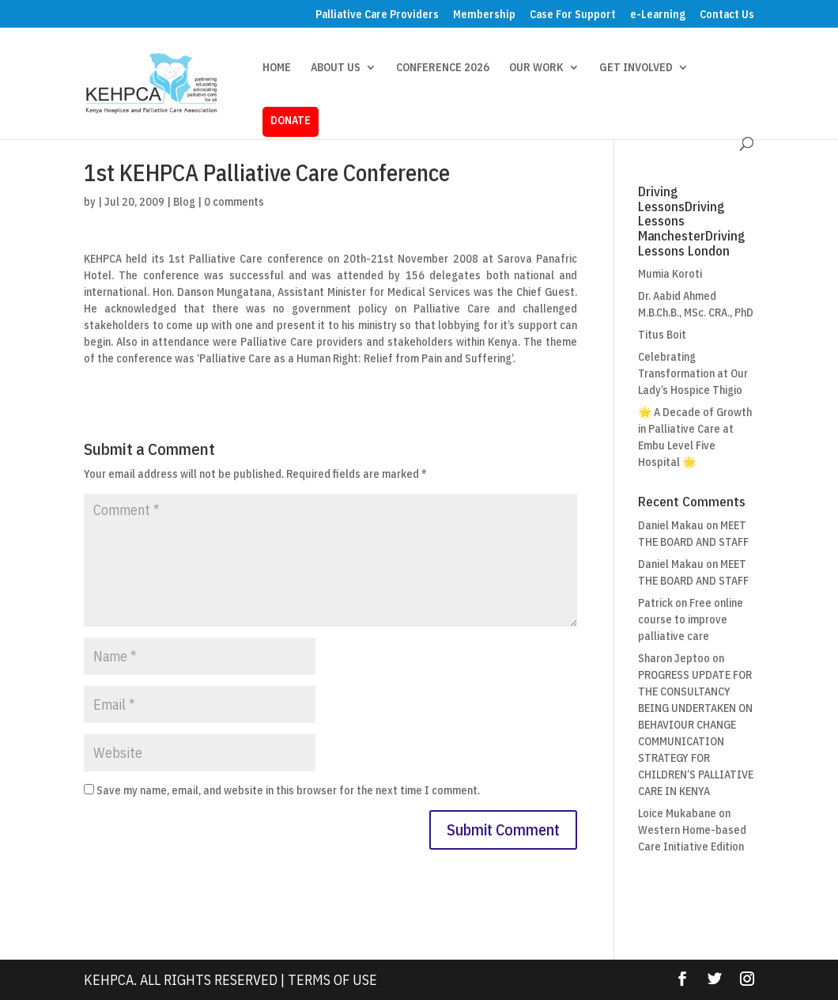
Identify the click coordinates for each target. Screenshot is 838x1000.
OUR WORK (536, 68)
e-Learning (657, 15)
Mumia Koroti (670, 274)
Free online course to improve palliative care (690, 619)
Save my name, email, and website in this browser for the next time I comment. (288, 790)
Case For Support (573, 15)
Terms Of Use (332, 980)
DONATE (290, 120)
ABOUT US (335, 68)
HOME (276, 68)
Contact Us (727, 15)
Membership (484, 15)
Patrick (655, 603)
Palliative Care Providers (377, 15)
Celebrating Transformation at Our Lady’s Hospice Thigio (693, 373)
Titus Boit (662, 335)
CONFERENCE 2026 (442, 68)
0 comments (234, 202)
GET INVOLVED (636, 68)
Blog (184, 202)
